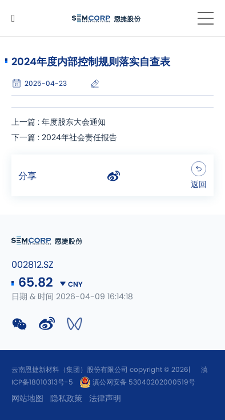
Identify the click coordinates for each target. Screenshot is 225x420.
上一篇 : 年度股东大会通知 (58, 122)
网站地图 (27, 399)
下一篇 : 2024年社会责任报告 (64, 138)
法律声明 (105, 399)
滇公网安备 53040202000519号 (137, 382)
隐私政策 (66, 399)
